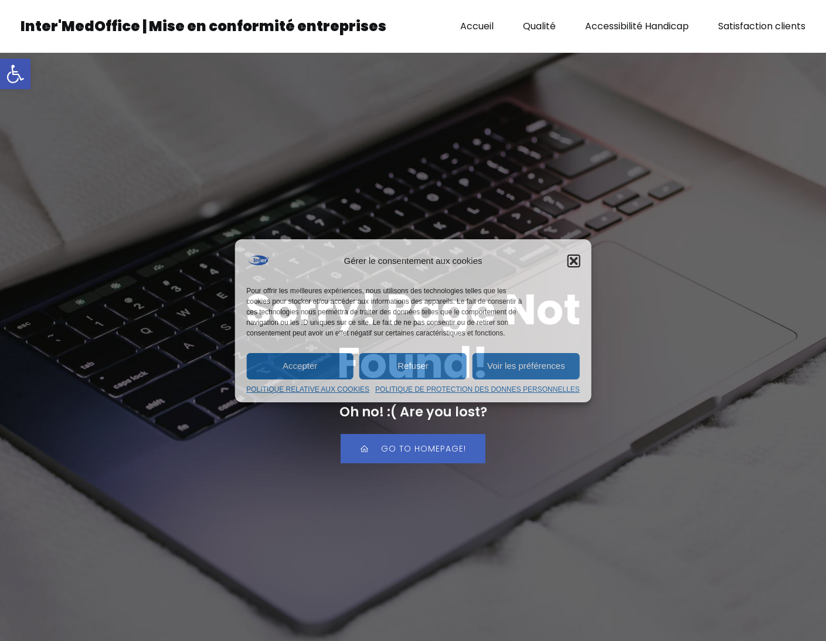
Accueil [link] (477, 26)
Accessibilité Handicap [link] (637, 26)
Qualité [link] (539, 26)
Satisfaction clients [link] (761, 26)
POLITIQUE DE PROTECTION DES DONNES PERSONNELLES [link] (477, 389)
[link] (15, 74)
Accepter (300, 366)
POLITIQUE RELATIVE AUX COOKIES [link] (307, 389)
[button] (574, 261)
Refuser (413, 366)
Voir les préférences (526, 366)
